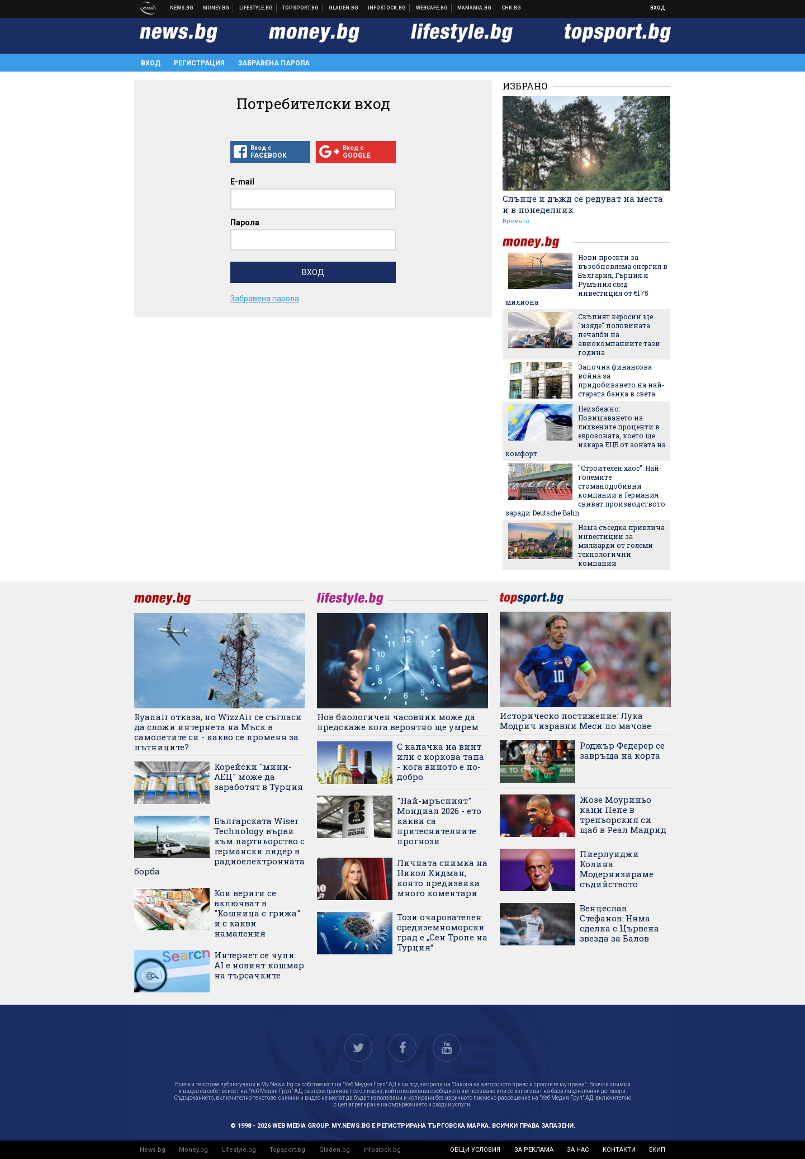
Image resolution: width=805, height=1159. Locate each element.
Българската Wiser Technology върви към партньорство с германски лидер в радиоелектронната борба (219, 846)
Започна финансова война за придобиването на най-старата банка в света (621, 380)
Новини (182, 8)
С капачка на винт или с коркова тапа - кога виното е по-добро (440, 761)
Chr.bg (511, 8)
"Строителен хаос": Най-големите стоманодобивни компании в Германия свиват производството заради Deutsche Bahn (585, 490)
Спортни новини (301, 8)
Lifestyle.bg (239, 1149)
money (538, 242)
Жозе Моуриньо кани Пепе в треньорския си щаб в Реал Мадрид (623, 814)
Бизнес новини (216, 8)
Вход (657, 8)
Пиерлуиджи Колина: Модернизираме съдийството (617, 869)
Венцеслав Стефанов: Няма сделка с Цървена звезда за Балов (619, 923)
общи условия (475, 1149)
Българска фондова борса (387, 8)
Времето (516, 221)
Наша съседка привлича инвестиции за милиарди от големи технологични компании (621, 545)
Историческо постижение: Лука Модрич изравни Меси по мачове (575, 720)
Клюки (256, 8)
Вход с (270, 152)
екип (657, 1149)
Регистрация (199, 63)
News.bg (152, 1149)
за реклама (533, 1149)
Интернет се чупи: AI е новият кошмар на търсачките (259, 965)
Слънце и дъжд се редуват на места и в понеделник (583, 204)
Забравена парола (274, 63)
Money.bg (193, 1149)
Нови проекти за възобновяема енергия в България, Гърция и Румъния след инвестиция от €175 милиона (586, 279)
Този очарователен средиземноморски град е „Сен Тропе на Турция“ (442, 932)
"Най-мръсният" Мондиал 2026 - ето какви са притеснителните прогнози (439, 821)
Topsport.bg (287, 1149)
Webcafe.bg (432, 8)
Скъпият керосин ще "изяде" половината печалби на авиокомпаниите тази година (619, 334)
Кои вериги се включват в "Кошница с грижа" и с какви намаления (257, 913)
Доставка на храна (343, 8)
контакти (619, 1149)
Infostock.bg (382, 1149)
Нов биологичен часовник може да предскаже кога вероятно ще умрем (398, 721)
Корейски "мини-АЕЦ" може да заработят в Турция (258, 776)
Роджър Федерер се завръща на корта (622, 750)
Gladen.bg (334, 1149)
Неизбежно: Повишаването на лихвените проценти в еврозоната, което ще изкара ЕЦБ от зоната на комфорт (585, 431)
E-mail (242, 181)
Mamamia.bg (474, 8)
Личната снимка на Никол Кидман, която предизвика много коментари (442, 878)
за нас (578, 1149)
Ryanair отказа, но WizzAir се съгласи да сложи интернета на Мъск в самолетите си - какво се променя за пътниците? (218, 732)
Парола (244, 222)
